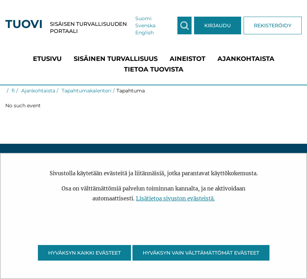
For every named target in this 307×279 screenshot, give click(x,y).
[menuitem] (47, 59)
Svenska (145, 25)
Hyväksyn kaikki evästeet (84, 253)
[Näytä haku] (184, 25)
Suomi (143, 18)
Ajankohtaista (37, 90)
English (144, 32)
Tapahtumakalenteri (86, 90)
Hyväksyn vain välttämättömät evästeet (201, 253)
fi (12, 90)
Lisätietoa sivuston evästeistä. (175, 198)
